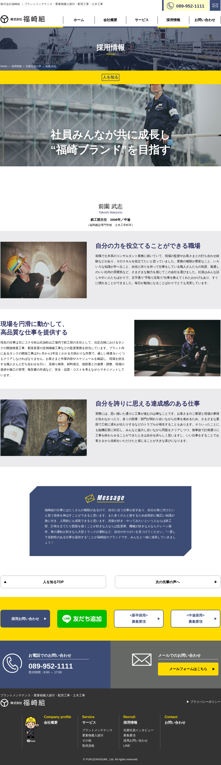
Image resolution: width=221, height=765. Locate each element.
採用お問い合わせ (25, 619)
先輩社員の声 (33, 66)
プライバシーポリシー (205, 701)
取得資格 (88, 745)
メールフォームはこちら (188, 669)
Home (3, 66)
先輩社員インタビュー (138, 730)
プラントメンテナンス (97, 730)
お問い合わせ (204, 20)
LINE (126, 745)
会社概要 (110, 20)
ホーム (79, 20)
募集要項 (129, 735)
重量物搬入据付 (92, 735)
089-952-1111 (50, 666)
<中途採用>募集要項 (196, 618)
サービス (142, 20)
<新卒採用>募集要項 (139, 618)
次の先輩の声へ (168, 582)
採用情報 (173, 20)
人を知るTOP (53, 582)
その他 (86, 740)
